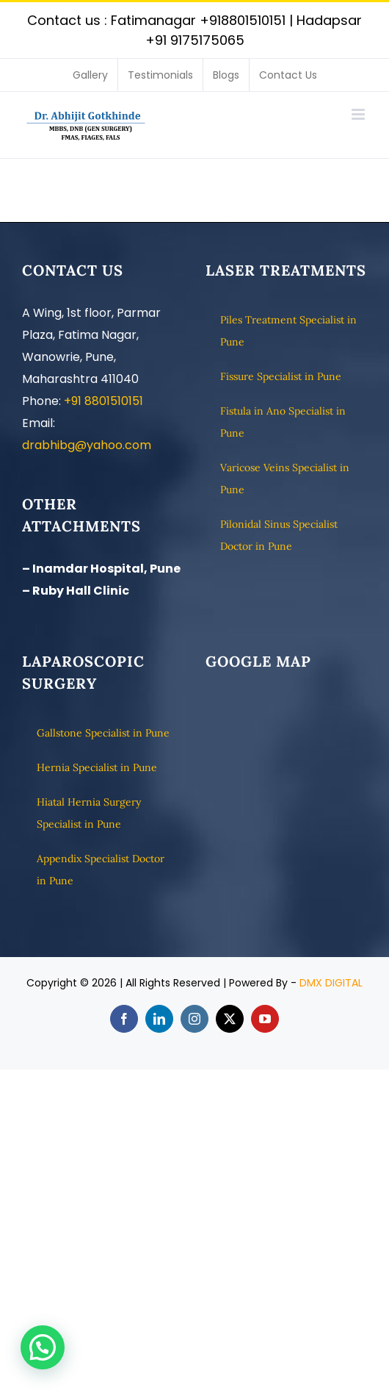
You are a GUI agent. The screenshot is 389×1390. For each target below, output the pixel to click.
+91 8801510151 (103, 401)
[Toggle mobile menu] (359, 114)
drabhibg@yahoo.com (86, 445)
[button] (43, 1347)
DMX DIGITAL (331, 982)
